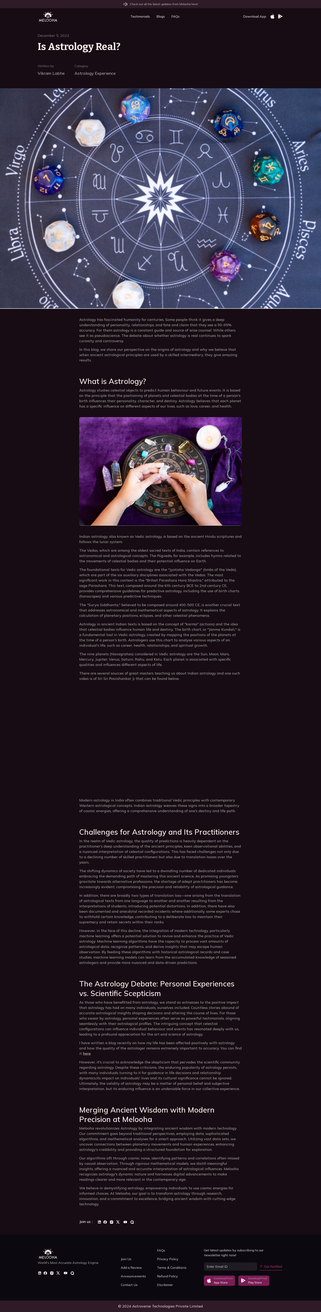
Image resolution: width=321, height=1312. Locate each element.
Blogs (160, 16)
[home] (48, 16)
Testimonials (140, 16)
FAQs (175, 16)
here (87, 1053)
